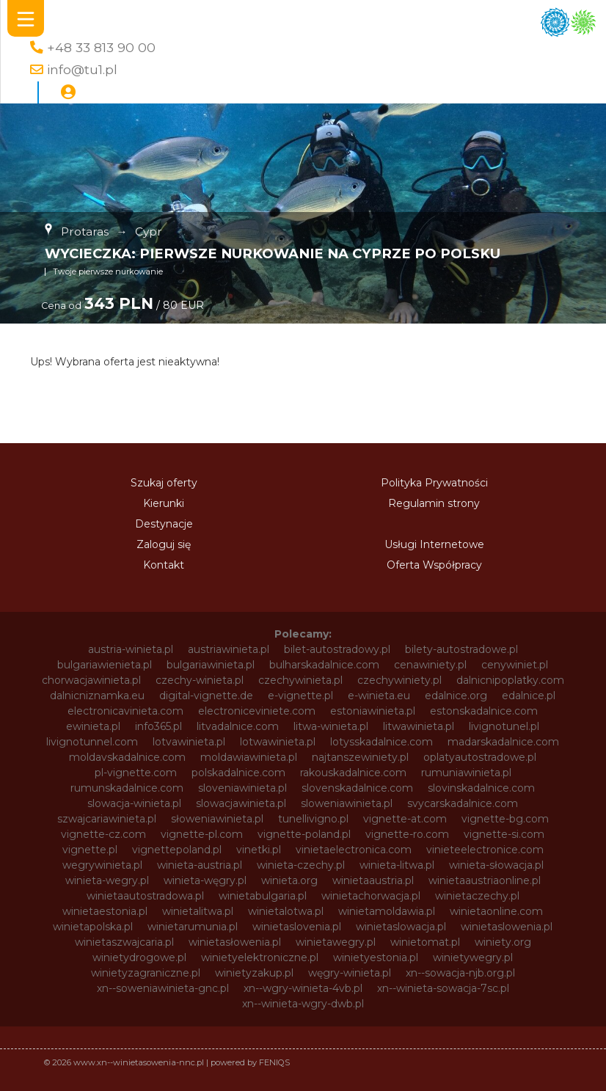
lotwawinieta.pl (277, 741)
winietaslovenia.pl (296, 926)
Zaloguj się (163, 544)
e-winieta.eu (379, 695)
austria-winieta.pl (130, 649)
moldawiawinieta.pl (248, 757)
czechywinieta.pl (300, 680)
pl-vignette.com (136, 772)
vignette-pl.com (202, 834)
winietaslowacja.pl (401, 926)
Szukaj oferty (164, 482)
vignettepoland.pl (177, 849)
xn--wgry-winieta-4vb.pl (303, 988)
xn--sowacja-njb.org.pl (460, 972)
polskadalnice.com (238, 772)
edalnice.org (456, 695)
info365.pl (158, 726)
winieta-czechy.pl (301, 865)
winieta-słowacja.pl (496, 865)
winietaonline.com (496, 911)
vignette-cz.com (103, 834)
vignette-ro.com (407, 834)
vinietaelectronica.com (354, 849)
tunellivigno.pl (313, 818)
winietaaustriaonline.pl (484, 880)
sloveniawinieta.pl (242, 788)
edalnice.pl (528, 695)
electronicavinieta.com (125, 711)
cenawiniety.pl (430, 664)
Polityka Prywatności (434, 482)
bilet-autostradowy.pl (337, 649)
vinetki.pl (258, 849)
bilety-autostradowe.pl (461, 649)
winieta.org (289, 880)
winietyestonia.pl (375, 957)
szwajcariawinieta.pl (106, 818)
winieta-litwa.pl (396, 865)
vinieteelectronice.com (485, 849)
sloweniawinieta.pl (347, 803)
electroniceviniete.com (256, 711)
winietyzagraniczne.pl (145, 972)
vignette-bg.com (505, 818)
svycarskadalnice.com (462, 803)
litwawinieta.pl (418, 726)
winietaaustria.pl (373, 880)
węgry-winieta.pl (349, 972)
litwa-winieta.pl (330, 726)
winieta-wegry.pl (107, 880)
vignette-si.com (504, 834)
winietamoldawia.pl (386, 911)
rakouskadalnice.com (353, 772)
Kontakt (163, 565)
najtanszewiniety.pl (360, 757)
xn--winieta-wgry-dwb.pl (303, 1003)
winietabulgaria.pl (263, 895)
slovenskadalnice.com (357, 788)
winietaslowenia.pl (506, 926)
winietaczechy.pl (477, 895)
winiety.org (503, 942)
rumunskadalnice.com (126, 788)
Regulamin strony (434, 503)
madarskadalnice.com (503, 741)
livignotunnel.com (92, 741)
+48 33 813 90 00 (101, 47)
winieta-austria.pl (199, 865)
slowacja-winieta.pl (134, 803)
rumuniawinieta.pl (466, 772)
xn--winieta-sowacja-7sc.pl (443, 988)
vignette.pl (89, 849)
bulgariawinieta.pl (211, 664)
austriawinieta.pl (228, 649)
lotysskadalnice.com (381, 741)
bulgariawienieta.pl (104, 664)
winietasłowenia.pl (235, 942)
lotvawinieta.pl (189, 741)
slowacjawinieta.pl (241, 803)
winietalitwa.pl (197, 911)
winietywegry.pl (473, 957)
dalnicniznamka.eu (97, 695)
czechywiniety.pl (399, 680)
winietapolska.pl (93, 926)
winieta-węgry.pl (205, 880)
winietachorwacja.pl (370, 895)
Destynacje (164, 523)
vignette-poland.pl (304, 834)
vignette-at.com (405, 818)
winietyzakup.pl (254, 972)
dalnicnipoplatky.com (510, 680)
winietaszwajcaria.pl (124, 942)
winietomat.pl (425, 942)
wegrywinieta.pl (102, 865)
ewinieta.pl (93, 726)
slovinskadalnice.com (481, 788)
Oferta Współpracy (434, 565)
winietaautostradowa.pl (145, 895)
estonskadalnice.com (484, 711)
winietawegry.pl (336, 942)
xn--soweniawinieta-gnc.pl (163, 988)
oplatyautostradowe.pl (479, 757)
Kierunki (163, 503)
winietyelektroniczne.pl (259, 957)
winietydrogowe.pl (139, 957)
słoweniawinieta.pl (217, 818)
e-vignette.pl (300, 695)
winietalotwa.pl (286, 911)
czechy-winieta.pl (200, 680)
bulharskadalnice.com (324, 664)
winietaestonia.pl (104, 911)
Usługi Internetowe (434, 544)
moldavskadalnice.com (127, 757)
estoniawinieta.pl (372, 711)
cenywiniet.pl (514, 664)
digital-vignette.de (206, 695)
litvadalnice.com (238, 726)
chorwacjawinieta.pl (91, 680)
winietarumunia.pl (192, 926)
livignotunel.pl (504, 726)
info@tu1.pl (82, 69)
